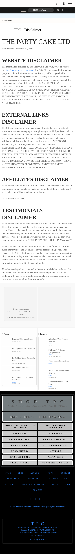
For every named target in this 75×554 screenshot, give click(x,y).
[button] (64, 4)
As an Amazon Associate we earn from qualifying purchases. (37, 506)
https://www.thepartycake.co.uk (20, 70)
